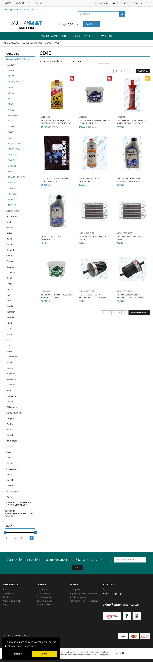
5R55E (11, 87)
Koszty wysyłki (43, 589)
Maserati (10, 373)
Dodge (9, 283)
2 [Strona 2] (116, 71)
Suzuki (9, 480)
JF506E (11, 182)
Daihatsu (10, 272)
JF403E (11, 171)
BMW (9, 233)
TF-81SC (12, 205)
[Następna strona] (143, 71)
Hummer (10, 312)
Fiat (8, 295)
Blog (5, 604)
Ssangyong (11, 469)
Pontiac (10, 424)
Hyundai (10, 317)
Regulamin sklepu (78, 597)
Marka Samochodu (17, 59)
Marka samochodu (53, 36)
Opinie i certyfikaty (12, 601)
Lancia (9, 351)
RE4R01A (12, 194)
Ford (8, 300)
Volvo (9, 497)
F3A (10, 138)
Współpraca (8, 593)
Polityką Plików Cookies (97, 652)
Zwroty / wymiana (44, 604)
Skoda (9, 463)
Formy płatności (43, 593)
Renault (10, 435)
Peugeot (10, 418)
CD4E (10, 132)
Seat (8, 457)
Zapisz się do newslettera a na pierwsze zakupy (59, 560)
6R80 (10, 104)
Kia (8, 345)
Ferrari (9, 289)
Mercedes (11, 379)
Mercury (10, 384)
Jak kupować (75, 589)
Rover (9, 446)
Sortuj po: (44, 61)
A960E (11, 110)
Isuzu (8, 328)
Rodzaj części (81, 36)
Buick (9, 239)
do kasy (92, 24)
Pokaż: (81, 61)
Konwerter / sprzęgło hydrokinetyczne (18, 504)
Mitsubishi (11, 396)
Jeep (8, 340)
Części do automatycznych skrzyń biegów (19, 513)
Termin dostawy (43, 597)
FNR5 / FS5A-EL (15, 149)
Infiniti (9, 323)
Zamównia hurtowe (45, 601)
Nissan (9, 401)
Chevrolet (11, 250)
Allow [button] (44, 654)
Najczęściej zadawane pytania (83, 593)
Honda (9, 306)
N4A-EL (11, 188)
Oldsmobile (11, 407)
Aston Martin (12, 211)
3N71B (11, 70)
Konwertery (104, 36)
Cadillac (10, 244)
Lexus (9, 362)
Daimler (10, 278)
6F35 (10, 98)
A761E (11, 126)
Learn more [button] (30, 646)
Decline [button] (18, 654)
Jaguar (9, 334)
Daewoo (10, 267)
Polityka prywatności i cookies (84, 601)
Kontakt (19, 3)
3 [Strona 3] (121, 71)
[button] (31, 538)
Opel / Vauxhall (13, 413)
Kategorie (12, 54)
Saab (8, 452)
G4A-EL (11, 160)
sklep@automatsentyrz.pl (19, 10)
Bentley (9, 227)
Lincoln (9, 368)
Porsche (10, 429)
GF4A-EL (12, 166)
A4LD (10, 121)
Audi (8, 222)
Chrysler (10, 255)
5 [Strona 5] (132, 71)
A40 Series (13, 115)
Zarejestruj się (120, 3)
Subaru (9, 474)
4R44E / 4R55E (15, 81)
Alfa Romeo (11, 216)
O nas (8, 3)
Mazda (10, 65)
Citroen (9, 261)
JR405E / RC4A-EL (16, 177)
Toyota (9, 485)
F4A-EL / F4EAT (15, 143)
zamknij (119, 653)
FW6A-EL (12, 154)
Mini (8, 390)
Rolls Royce (11, 441)
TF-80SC (12, 199)
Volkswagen (12, 491)
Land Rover (11, 356)
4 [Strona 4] (126, 71)
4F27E (11, 76)
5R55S (11, 93)
